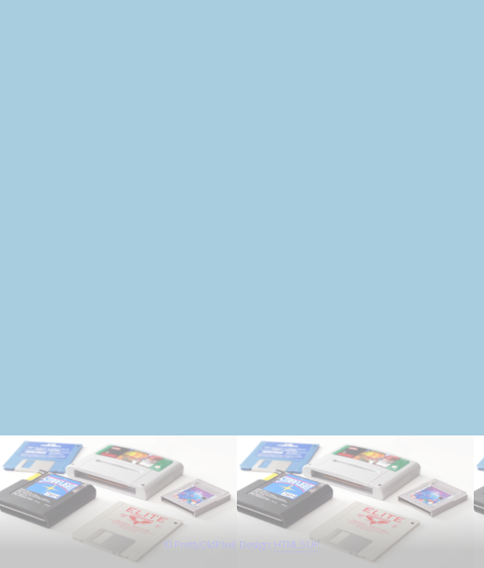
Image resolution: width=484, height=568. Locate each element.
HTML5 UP (296, 544)
